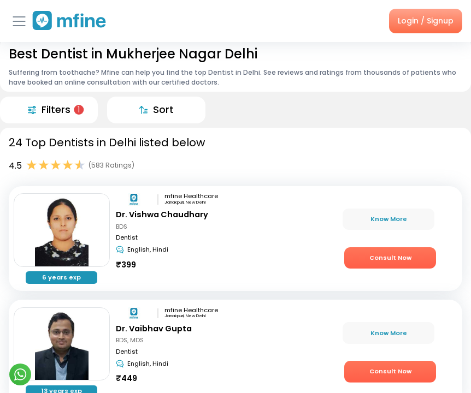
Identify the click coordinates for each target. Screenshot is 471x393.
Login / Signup (426, 20)
